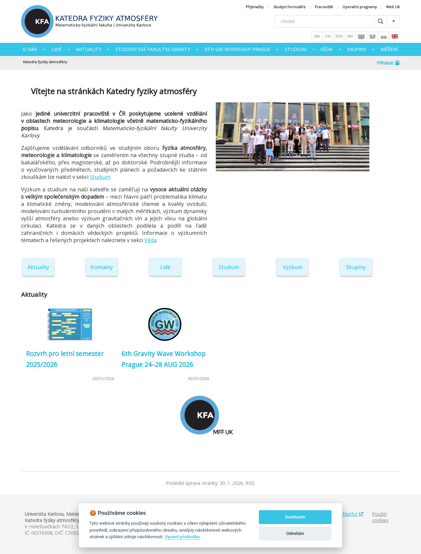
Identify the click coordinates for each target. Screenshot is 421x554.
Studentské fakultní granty (152, 49)
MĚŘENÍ (389, 49)
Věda (150, 240)
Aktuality (38, 267)
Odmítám (295, 533)
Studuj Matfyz (342, 514)
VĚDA (326, 49)
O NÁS (30, 49)
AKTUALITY (88, 49)
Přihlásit (388, 63)
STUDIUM (295, 49)
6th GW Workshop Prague (237, 49)
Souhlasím (295, 516)
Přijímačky (255, 7)
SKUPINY (356, 49)
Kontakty (101, 267)
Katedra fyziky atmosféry (45, 61)
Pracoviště (324, 7)
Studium (100, 176)
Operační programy (359, 7)
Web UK (393, 7)
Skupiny (356, 267)
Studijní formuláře (289, 7)
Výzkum (292, 267)
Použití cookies (380, 517)
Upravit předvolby (182, 536)
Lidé (56, 49)
